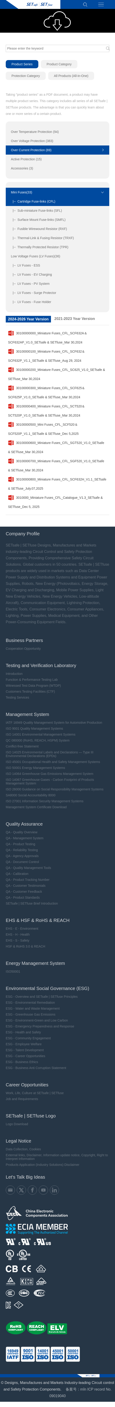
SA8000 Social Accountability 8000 (30, 795)
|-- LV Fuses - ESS (25, 265)
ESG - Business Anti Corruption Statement (36, 1068)
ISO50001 (13, 971)
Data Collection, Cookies (23, 1149)
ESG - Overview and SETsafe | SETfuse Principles (42, 996)
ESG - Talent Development (25, 1050)
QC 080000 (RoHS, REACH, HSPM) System (38, 740)
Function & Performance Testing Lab (32, 679)
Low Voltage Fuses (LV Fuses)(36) (35, 256)
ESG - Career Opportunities (25, 1056)
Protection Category (25, 76)
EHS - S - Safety (17, 940)
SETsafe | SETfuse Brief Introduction (32, 903)
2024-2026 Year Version (28, 319)
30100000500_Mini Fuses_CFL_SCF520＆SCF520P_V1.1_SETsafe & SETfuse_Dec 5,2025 (43, 428)
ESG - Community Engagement (28, 1038)
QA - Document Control (22, 862)
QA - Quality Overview (21, 832)
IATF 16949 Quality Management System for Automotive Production (54, 722)
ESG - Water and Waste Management (33, 1008)
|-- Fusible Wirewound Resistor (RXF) (39, 229)
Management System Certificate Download (36, 807)
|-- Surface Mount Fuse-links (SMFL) (38, 220)
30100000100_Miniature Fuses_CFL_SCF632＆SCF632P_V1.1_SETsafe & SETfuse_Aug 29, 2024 (46, 354)
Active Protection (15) (26, 159)
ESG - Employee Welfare (24, 1044)
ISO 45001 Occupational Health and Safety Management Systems (53, 762)
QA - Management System (24, 838)
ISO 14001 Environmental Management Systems (41, 734)
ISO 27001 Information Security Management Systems (45, 801)
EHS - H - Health (18, 934)
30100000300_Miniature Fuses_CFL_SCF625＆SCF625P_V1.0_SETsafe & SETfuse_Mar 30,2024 (46, 391)
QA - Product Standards (23, 897)
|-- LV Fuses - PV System (30, 283)
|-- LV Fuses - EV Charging (31, 274)
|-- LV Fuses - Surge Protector (33, 293)
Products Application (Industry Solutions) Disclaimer (42, 1165)
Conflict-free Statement (22, 746)
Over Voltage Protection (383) (32, 141)
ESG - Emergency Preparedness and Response (40, 1026)
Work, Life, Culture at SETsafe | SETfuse (35, 1093)
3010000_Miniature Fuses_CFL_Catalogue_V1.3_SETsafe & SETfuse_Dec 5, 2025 (55, 501)
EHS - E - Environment (22, 928)
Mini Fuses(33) (21, 192)
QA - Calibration (17, 874)
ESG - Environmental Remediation (30, 1002)
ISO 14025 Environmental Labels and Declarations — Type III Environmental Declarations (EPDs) (49, 754)
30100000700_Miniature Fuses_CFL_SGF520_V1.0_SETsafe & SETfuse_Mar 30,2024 (56, 464)
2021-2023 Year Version (74, 319)
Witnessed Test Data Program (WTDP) (33, 685)
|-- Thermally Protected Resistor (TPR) (39, 247)
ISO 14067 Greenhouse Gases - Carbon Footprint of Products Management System (50, 781)
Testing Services (17, 697)
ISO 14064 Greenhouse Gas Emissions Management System (49, 774)
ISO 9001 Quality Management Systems (34, 728)
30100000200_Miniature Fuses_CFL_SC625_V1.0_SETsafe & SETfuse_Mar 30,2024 (56, 373)
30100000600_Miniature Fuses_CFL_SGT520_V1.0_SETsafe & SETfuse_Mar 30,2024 (56, 446)
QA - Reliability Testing (22, 850)
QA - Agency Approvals (22, 856)
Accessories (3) (22, 168)
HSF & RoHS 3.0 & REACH (25, 946)
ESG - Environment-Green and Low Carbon (37, 1020)
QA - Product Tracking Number (28, 880)
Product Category (59, 64)
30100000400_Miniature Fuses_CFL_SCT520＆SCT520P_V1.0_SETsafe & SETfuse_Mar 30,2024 (46, 409)
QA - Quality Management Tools (28, 868)
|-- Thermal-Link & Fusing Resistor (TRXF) (42, 238)
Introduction (14, 674)
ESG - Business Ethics (22, 1062)
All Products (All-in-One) (71, 76)
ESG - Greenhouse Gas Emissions (30, 1014)
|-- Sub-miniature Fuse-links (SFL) (36, 210)
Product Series (22, 64)
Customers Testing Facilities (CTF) (30, 691)
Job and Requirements (22, 1099)
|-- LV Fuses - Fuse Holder (31, 302)
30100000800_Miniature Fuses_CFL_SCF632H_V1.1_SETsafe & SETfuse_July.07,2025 (57, 482)
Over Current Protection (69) (31, 150)
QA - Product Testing (20, 844)
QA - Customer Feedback (24, 891)
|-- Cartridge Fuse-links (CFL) (33, 201)
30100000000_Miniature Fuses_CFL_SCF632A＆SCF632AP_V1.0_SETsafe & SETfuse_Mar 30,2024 (47, 336)
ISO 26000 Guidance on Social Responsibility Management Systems (55, 789)
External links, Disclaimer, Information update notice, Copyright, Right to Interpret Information (57, 1157)
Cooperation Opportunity (23, 648)
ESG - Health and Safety (23, 1032)
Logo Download (17, 1124)
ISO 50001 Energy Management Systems (35, 768)
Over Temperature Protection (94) (35, 132)
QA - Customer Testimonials (25, 885)
